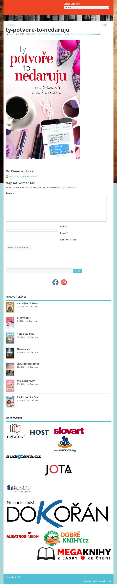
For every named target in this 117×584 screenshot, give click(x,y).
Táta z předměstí (26, 333)
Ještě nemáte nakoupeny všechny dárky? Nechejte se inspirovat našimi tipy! (69, 34)
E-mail (64, 233)
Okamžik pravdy (26, 380)
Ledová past (24, 317)
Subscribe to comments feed (23, 176)
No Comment (31, 306)
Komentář (10, 193)
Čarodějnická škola (27, 303)
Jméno (64, 226)
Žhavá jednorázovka (28, 363)
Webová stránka (68, 239)
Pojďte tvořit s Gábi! (28, 397)
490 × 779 (31, 34)
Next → (105, 25)
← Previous (10, 25)
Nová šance (23, 349)
